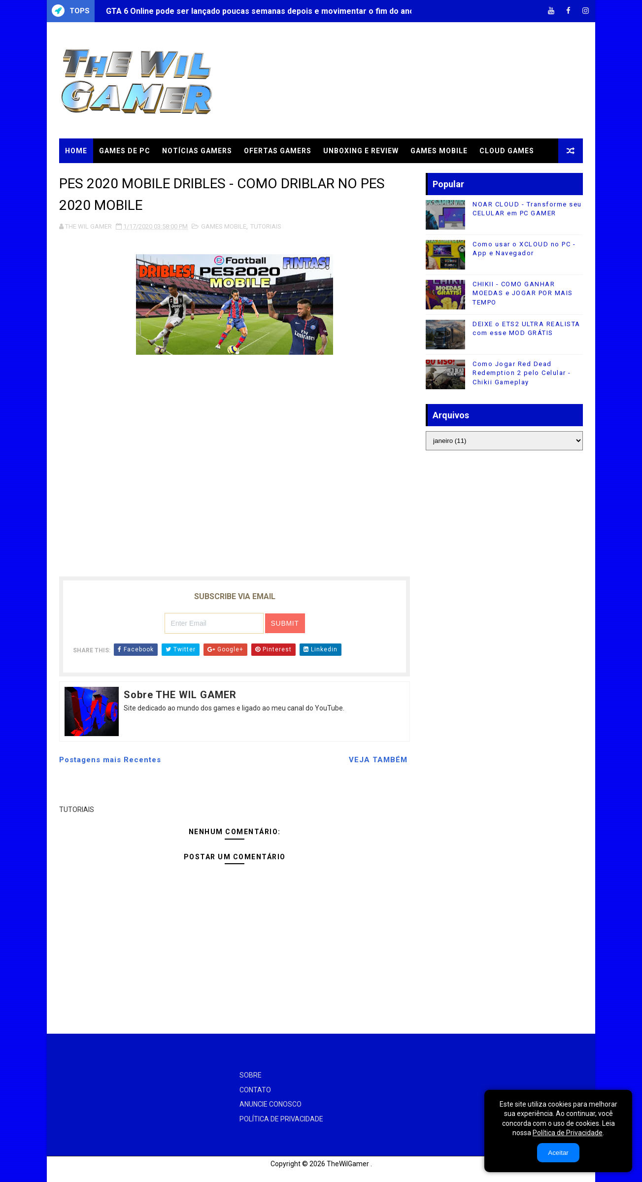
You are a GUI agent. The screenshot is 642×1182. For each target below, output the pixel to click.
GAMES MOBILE (439, 151)
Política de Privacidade (568, 1133)
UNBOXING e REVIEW (361, 151)
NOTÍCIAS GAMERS (197, 151)
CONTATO (255, 1090)
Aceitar (558, 1152)
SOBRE (250, 1075)
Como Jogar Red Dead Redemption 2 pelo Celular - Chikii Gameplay (522, 372)
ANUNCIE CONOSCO (270, 1104)
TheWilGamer (348, 1164)
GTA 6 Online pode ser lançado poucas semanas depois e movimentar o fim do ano (260, 11)
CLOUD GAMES (506, 151)
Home (76, 151)
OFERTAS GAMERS (277, 151)
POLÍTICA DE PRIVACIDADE (281, 1119)
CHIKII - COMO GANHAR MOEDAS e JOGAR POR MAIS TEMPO (523, 292)
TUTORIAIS (85, 175)
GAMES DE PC (124, 151)
